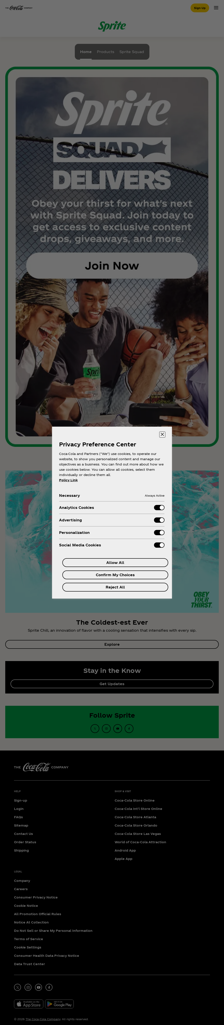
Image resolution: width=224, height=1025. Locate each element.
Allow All (115, 562)
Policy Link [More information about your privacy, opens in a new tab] (68, 480)
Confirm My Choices (115, 575)
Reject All (115, 587)
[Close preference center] (162, 434)
